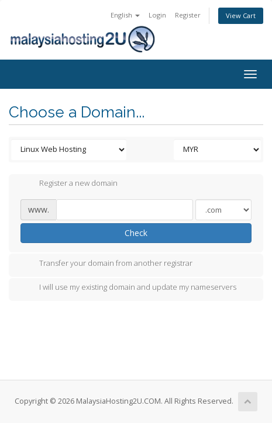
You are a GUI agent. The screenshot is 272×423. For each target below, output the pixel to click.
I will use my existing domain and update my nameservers (128, 288)
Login (157, 15)
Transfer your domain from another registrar (106, 264)
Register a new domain (69, 184)
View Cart (241, 15)
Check (136, 232)
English (125, 15)
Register (188, 15)
